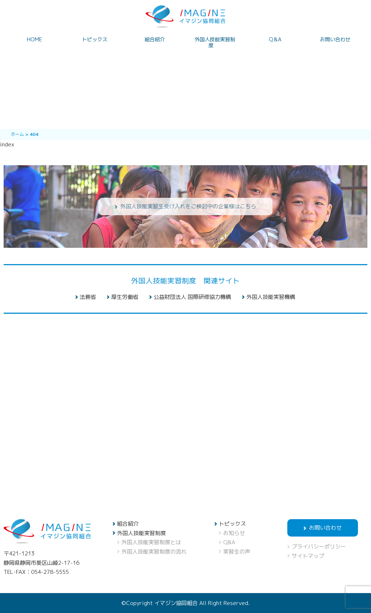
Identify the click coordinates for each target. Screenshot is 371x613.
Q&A (229, 542)
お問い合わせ (335, 40)
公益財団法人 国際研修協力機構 (192, 297)
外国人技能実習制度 (215, 43)
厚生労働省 (124, 297)
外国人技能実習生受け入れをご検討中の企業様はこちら (188, 206)
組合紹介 (155, 40)
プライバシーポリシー (319, 546)
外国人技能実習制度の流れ (154, 551)
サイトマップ (308, 556)
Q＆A (275, 40)
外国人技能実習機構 (270, 297)
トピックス (94, 40)
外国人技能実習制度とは (151, 542)
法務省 (88, 297)
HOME (34, 40)
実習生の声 (236, 551)
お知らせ (234, 533)
